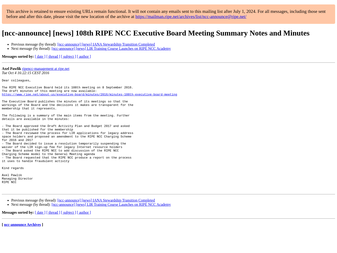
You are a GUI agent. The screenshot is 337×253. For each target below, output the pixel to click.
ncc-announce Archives (22, 247)
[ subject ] (68, 56)
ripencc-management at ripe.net (45, 69)
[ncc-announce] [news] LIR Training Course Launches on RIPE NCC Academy (111, 49)
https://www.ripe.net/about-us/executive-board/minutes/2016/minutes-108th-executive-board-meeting (89, 98)
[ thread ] (53, 56)
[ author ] (84, 56)
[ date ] (40, 56)
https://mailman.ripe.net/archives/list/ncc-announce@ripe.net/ (191, 16)
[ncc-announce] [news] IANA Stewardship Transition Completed (106, 44)
